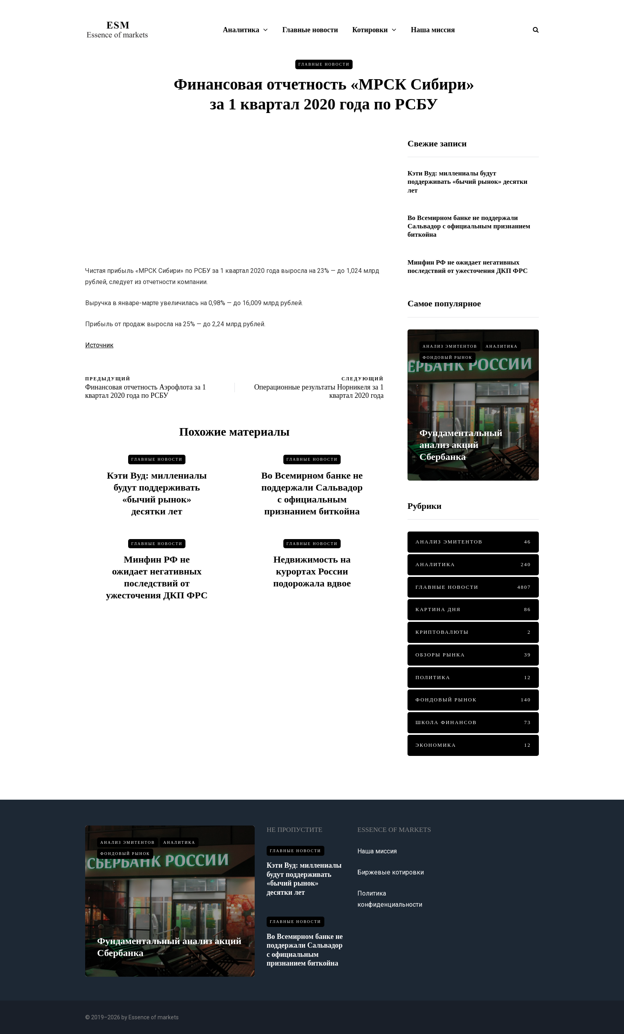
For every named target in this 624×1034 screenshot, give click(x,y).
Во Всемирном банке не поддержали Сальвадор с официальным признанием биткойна (469, 226)
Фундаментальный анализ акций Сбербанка (460, 445)
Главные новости (310, 30)
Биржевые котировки (390, 872)
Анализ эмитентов (450, 346)
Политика (473, 677)
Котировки (370, 30)
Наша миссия (432, 30)
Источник (99, 345)
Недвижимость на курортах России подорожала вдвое (312, 574)
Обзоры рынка (473, 655)
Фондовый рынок (447, 357)
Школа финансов (473, 722)
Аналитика (241, 30)
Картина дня (473, 609)
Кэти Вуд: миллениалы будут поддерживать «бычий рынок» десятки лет (467, 181)
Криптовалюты (473, 632)
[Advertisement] (234, 193)
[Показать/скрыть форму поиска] (533, 29)
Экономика (473, 745)
